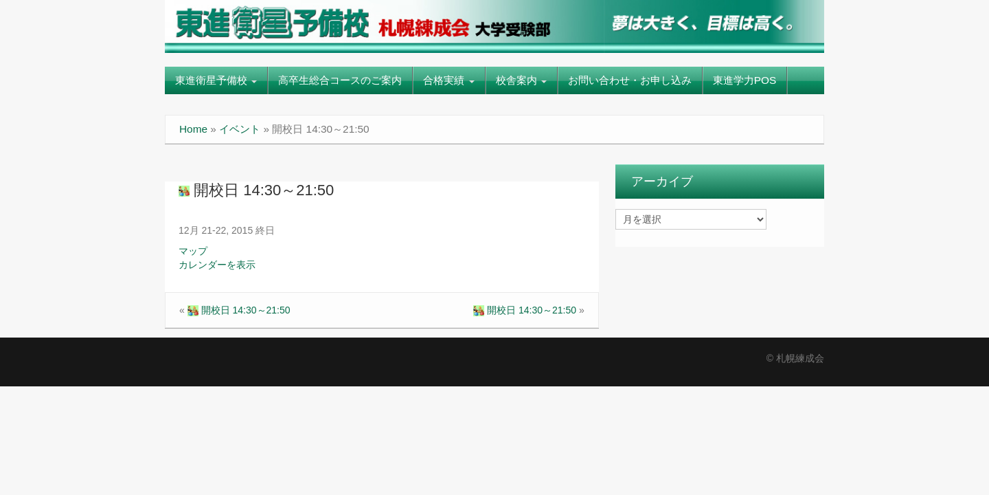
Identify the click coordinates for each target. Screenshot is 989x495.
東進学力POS (745, 80)
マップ (193, 250)
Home (193, 129)
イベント (239, 129)
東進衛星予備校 (216, 80)
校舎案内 (521, 80)
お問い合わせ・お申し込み (630, 80)
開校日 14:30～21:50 (256, 190)
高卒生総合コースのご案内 (340, 80)
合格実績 (448, 80)
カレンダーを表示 (217, 264)
